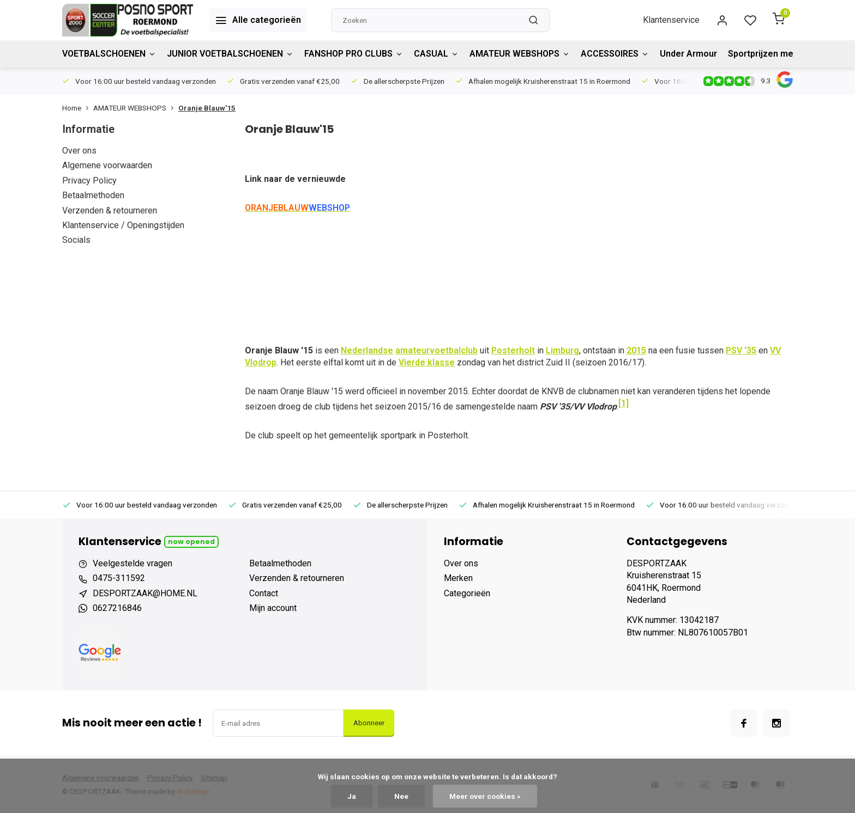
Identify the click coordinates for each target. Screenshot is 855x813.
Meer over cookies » (485, 796)
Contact (263, 593)
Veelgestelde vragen (132, 563)
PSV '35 (741, 350)
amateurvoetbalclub (436, 350)
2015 (636, 350)
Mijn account (273, 608)
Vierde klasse (427, 362)
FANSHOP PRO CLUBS (353, 53)
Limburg (562, 350)
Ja (351, 796)
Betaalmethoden (93, 195)
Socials (76, 240)
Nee (401, 796)
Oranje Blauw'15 (207, 107)
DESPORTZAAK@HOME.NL (145, 593)
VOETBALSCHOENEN (109, 53)
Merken (458, 578)
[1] (623, 403)
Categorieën (467, 593)
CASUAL (436, 53)
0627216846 (117, 608)
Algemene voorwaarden (107, 165)
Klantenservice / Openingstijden (123, 225)
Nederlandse (367, 350)
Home (77, 107)
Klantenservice (671, 20)
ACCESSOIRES (615, 53)
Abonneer (368, 723)
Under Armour (688, 53)
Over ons (79, 150)
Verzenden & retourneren (109, 210)
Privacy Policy (89, 180)
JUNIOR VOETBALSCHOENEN (230, 53)
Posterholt (513, 350)
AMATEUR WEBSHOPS (519, 53)
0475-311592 (119, 578)
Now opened (191, 541)
